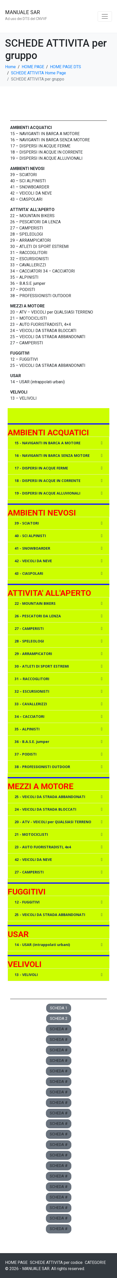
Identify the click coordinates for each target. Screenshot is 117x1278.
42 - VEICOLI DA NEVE (33, 560)
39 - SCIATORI (27, 523)
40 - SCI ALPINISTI (30, 535)
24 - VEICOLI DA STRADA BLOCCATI (45, 809)
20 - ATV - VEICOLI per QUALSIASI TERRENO (53, 821)
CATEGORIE (95, 1262)
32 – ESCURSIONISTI (32, 691)
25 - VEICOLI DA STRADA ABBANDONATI (50, 796)
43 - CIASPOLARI (29, 573)
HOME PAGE (16, 1262)
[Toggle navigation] (105, 16)
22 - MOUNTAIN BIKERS (35, 603)
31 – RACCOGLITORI (32, 678)
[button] (58, 443)
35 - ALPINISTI (27, 729)
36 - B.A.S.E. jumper (32, 741)
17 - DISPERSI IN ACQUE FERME (41, 468)
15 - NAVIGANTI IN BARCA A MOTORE (48, 442)
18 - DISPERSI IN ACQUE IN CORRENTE (48, 480)
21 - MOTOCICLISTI (31, 834)
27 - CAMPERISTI (29, 628)
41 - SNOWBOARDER (32, 548)
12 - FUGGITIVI (27, 902)
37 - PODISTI (25, 754)
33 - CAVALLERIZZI (31, 703)
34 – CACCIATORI (29, 716)
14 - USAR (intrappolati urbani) (42, 944)
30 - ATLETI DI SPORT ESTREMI (42, 666)
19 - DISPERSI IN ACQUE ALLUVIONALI (47, 493)
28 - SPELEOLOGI (29, 641)
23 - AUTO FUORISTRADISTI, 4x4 (43, 846)
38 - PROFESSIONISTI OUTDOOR (42, 766)
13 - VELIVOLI (26, 974)
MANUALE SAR (22, 12)
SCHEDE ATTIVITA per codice (56, 1262)
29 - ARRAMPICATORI (33, 653)
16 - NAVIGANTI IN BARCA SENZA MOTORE (52, 455)
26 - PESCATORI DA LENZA (38, 615)
